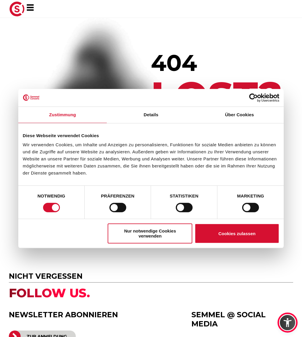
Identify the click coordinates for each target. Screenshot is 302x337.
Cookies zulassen (237, 233)
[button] (287, 322)
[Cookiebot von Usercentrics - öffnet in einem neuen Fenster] (253, 97)
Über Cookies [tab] (239, 114)
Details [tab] (151, 114)
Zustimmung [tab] (62, 114)
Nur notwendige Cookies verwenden (150, 233)
